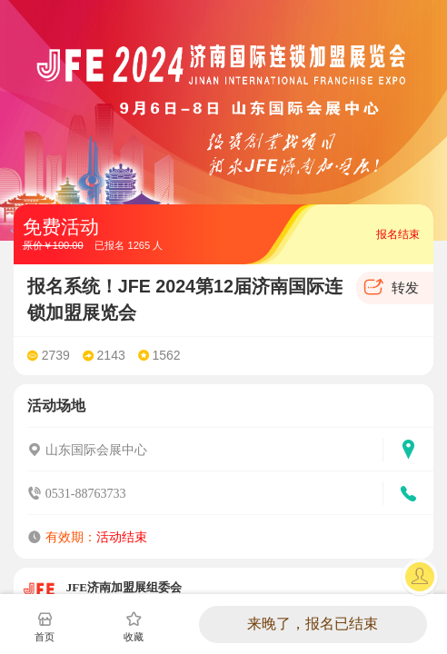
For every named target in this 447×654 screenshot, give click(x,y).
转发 (405, 287)
